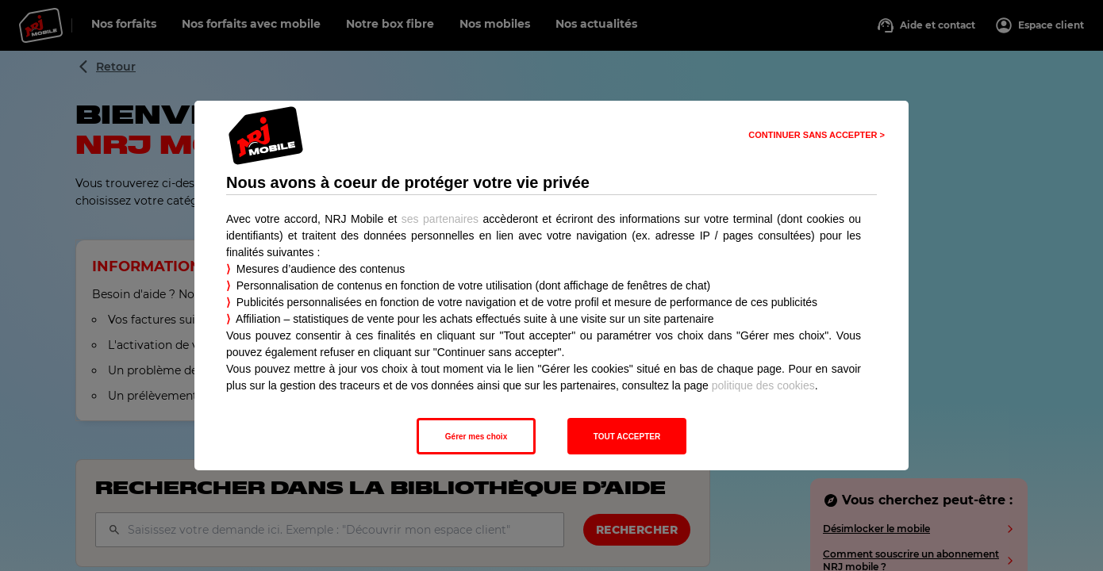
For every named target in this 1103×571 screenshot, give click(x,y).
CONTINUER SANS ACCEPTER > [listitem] (816, 135)
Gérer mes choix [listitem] (476, 436)
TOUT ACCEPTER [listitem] (627, 436)
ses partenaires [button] (440, 219)
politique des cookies (763, 385)
